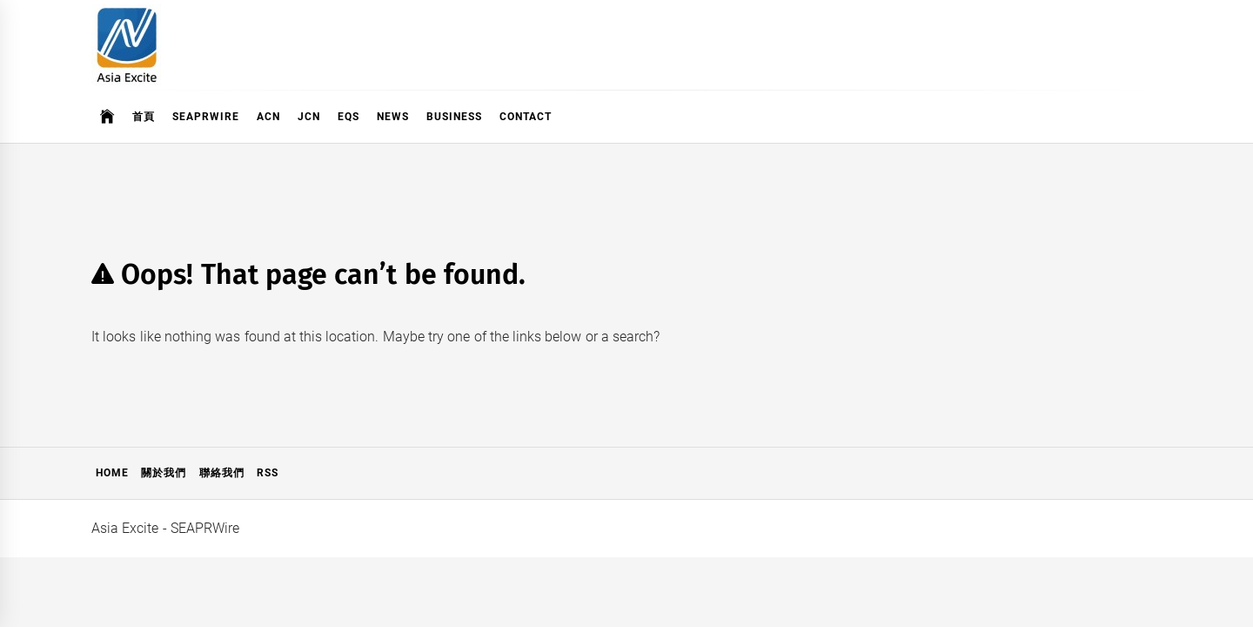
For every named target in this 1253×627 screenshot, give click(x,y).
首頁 (143, 117)
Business (454, 117)
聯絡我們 (222, 473)
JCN (309, 117)
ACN (268, 117)
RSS (267, 473)
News (393, 117)
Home (112, 473)
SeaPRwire (205, 117)
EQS (348, 117)
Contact (525, 117)
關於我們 (163, 473)
